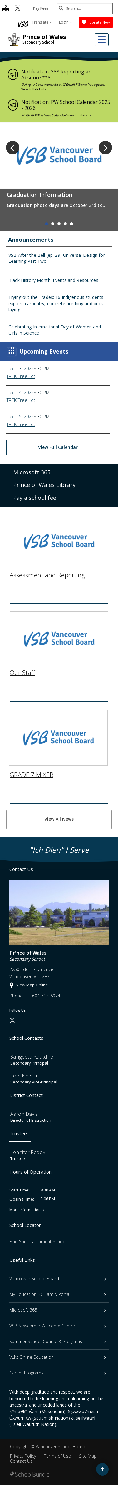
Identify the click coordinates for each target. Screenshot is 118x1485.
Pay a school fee (34, 501)
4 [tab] (65, 223)
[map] (5, 8)
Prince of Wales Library (44, 488)
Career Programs (57, 1373)
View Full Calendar (58, 447)
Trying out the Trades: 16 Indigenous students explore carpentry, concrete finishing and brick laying (55, 303)
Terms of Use (57, 1456)
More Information (25, 1209)
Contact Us (21, 1461)
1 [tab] (46, 223)
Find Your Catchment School (37, 1242)
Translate (42, 22)
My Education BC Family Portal (57, 1294)
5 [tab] (71, 223)
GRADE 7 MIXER (31, 764)
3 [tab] (59, 223)
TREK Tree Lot (21, 376)
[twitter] (17, 8)
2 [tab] (52, 223)
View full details (33, 89)
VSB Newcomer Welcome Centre (57, 1326)
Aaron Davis (24, 1113)
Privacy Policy (23, 1456)
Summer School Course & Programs (57, 1341)
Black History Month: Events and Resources (53, 280)
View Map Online (32, 985)
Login (66, 22)
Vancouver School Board (57, 1279)
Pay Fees (40, 8)
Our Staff (22, 662)
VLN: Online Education (57, 1357)
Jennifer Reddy (27, 1152)
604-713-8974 (46, 995)
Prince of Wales (44, 36)
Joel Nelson (24, 1075)
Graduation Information (39, 194)
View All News (59, 819)
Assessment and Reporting (47, 564)
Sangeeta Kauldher (32, 1056)
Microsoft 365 (31, 475)
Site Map (88, 1456)
